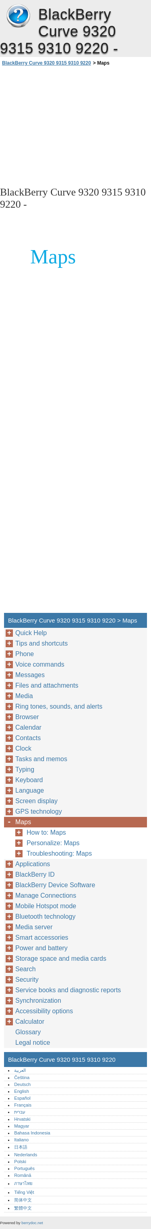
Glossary (28, 1032)
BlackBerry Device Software (55, 885)
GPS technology (38, 811)
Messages (30, 674)
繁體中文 (23, 1208)
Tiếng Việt (24, 1192)
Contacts (28, 737)
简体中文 (23, 1199)
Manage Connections (45, 895)
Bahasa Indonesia (32, 1132)
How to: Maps (46, 832)
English (21, 1091)
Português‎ (24, 1168)
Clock (23, 748)
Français (22, 1105)
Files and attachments (47, 685)
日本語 (20, 1147)
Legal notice (32, 1042)
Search (25, 969)
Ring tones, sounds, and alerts (58, 706)
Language (29, 790)
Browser (27, 716)
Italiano (21, 1139)
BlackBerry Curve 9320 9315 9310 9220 (18, 16)
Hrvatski (22, 1119)
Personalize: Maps (53, 843)
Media (24, 695)
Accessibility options (44, 1011)
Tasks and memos (41, 758)
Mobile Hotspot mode (45, 906)
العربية (20, 1070)
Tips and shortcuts (41, 643)
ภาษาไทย (23, 1183)
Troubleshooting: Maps (59, 853)
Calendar (28, 727)
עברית (19, 1111)
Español (22, 1098)
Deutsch (22, 1084)
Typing (24, 769)
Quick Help (31, 632)
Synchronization (38, 1000)
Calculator (29, 1021)
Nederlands (25, 1154)
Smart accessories (41, 937)
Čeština (21, 1077)
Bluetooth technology (45, 916)
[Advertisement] (75, 125)
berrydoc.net (32, 1223)
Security (27, 979)
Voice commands (39, 664)
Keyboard (29, 780)
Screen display (36, 801)
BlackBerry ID (35, 874)
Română (22, 1175)
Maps (23, 822)
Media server (33, 927)
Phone (24, 653)
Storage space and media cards (60, 958)
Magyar (21, 1126)
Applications (32, 864)
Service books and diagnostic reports (68, 990)
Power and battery (41, 948)
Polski (20, 1161)
